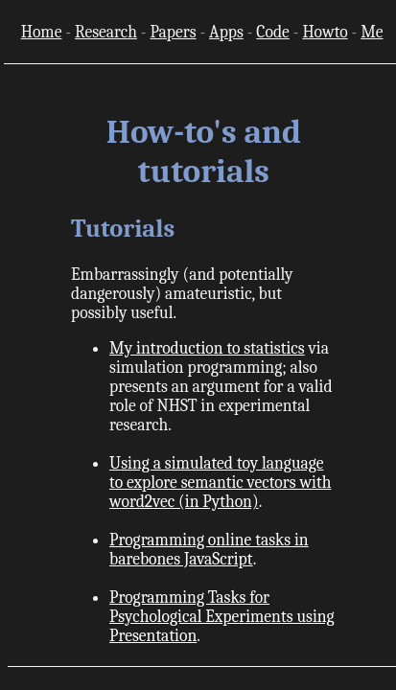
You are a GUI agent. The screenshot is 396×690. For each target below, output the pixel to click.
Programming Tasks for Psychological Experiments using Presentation (222, 616)
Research (106, 31)
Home (41, 31)
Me (372, 31)
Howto (324, 31)
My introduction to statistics (207, 347)
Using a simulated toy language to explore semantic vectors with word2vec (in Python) (220, 482)
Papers (173, 31)
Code (272, 31)
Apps (226, 31)
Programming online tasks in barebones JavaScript (209, 549)
